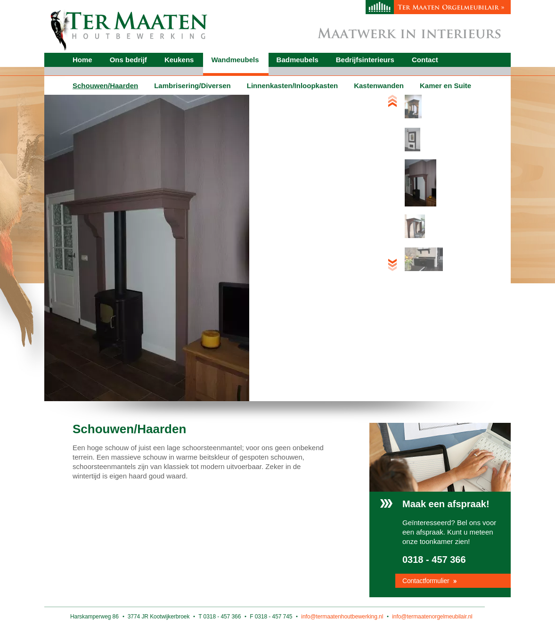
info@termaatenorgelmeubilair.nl (432, 616)
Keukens (179, 60)
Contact (425, 60)
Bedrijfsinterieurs (365, 60)
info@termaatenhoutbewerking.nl (342, 616)
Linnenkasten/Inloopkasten (292, 86)
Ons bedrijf (128, 60)
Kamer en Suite (445, 86)
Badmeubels (297, 60)
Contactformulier (425, 581)
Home (82, 60)
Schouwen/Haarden (105, 86)
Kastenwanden (379, 86)
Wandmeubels (235, 60)
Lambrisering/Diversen (192, 86)
